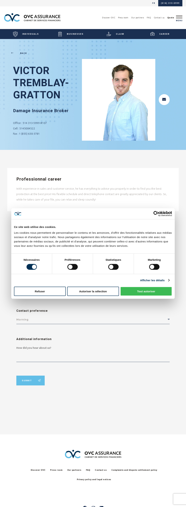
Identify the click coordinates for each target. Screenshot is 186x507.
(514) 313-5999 (170, 3)
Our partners (137, 18)
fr (153, 3)
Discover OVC (108, 18)
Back (20, 53)
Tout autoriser (146, 291)
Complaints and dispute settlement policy (134, 470)
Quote (170, 18)
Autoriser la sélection (93, 291)
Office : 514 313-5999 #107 (30, 122)
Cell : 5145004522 (24, 128)
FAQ (149, 18)
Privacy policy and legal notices (94, 479)
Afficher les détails (152, 280)
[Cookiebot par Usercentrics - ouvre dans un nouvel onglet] (156, 213)
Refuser (40, 291)
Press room (123, 18)
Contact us (159, 18)
